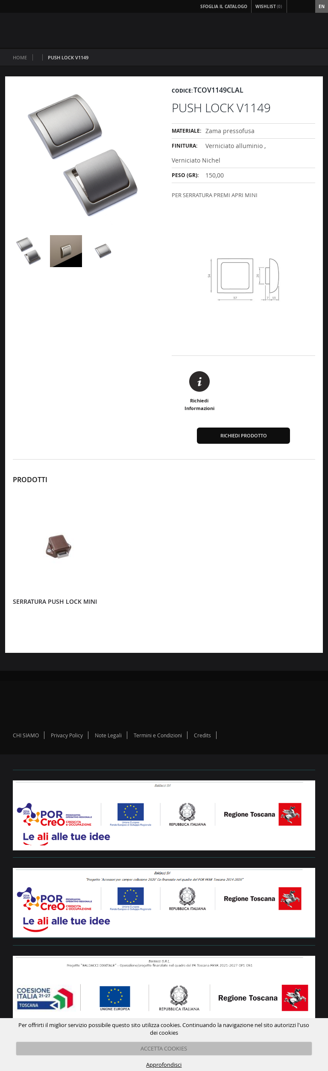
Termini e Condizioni (158, 735)
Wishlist (269, 6)
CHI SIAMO (26, 735)
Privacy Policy (67, 735)
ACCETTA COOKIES (164, 1048)
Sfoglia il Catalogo (223, 6)
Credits (202, 735)
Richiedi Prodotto (243, 435)
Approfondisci (164, 1064)
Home (20, 57)
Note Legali (108, 735)
